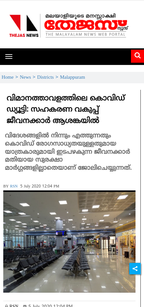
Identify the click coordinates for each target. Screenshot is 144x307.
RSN (14, 186)
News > (28, 77)
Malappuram (72, 77)
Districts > (48, 77)
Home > (11, 77)
